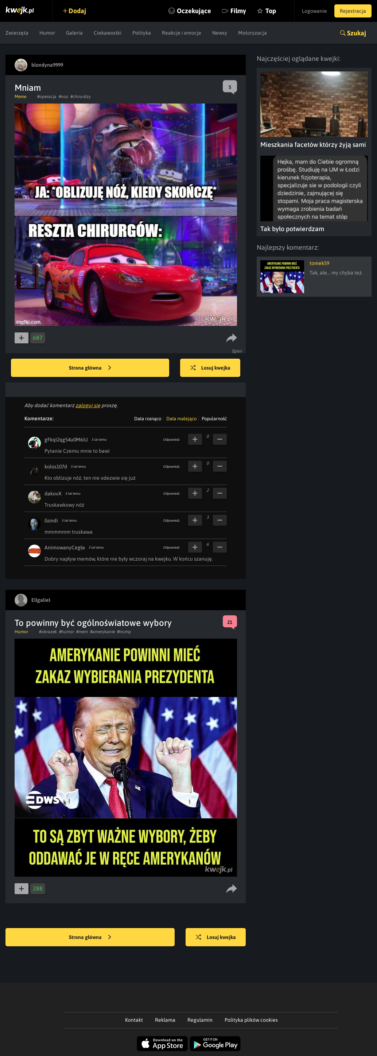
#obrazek (48, 631)
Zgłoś (237, 351)
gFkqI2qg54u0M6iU (66, 440)
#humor (66, 631)
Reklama (165, 1020)
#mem (82, 631)
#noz (63, 96)
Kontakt (134, 1020)
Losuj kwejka (210, 368)
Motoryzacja (252, 33)
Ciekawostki (107, 33)
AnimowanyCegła (64, 547)
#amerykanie (102, 631)
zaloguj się (87, 405)
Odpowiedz (171, 439)
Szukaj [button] (356, 33)
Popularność (214, 418)
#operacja (47, 96)
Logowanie (314, 11)
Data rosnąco (147, 418)
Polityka (141, 33)
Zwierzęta (16, 33)
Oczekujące (194, 11)
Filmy (238, 11)
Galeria (74, 33)
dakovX (53, 493)
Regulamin (200, 1020)
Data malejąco (181, 418)
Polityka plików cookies (251, 1020)
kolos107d (55, 466)
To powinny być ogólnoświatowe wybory (93, 623)
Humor (47, 33)
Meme (20, 96)
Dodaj (77, 11)
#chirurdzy (80, 96)
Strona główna (90, 368)
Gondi (51, 520)
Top (270, 11)
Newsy (219, 33)
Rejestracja (353, 11)
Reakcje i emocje (181, 33)
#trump (124, 631)
